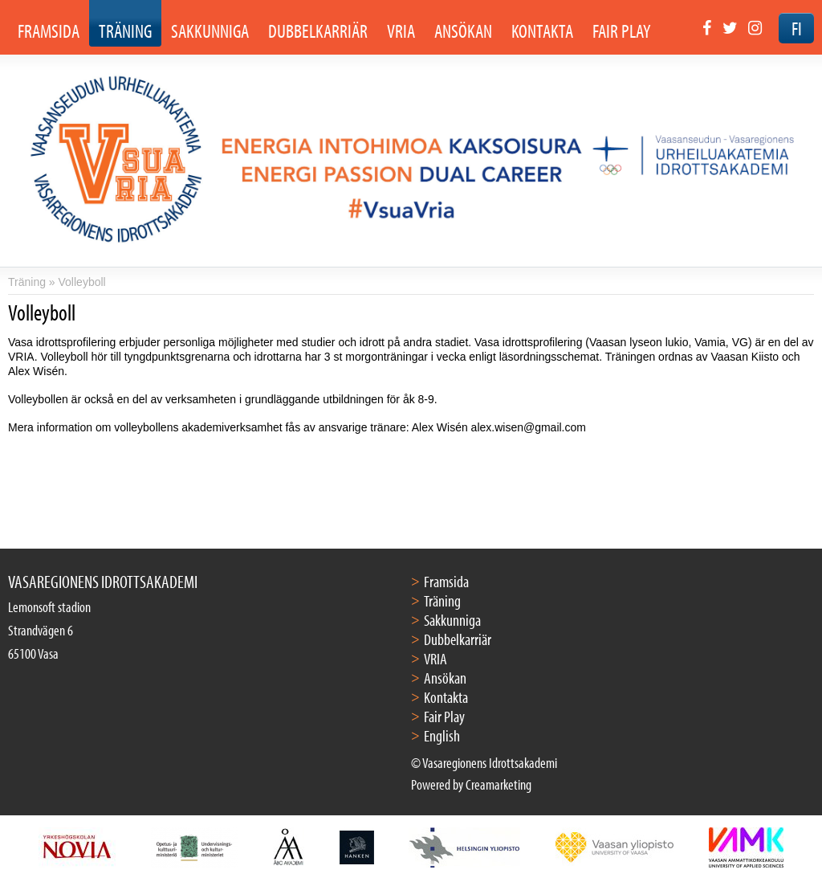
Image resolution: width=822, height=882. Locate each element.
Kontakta (446, 697)
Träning (27, 282)
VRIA (435, 658)
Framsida (446, 581)
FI (796, 28)
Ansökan (445, 678)
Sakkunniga (452, 620)
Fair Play (444, 716)
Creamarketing (498, 784)
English (442, 735)
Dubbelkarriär (457, 639)
